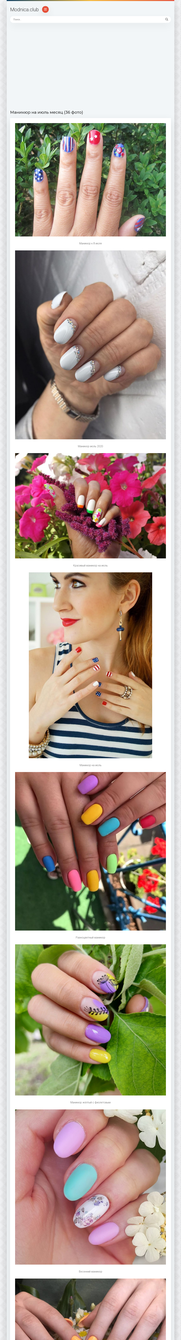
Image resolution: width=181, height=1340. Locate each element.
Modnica (24, 9)
